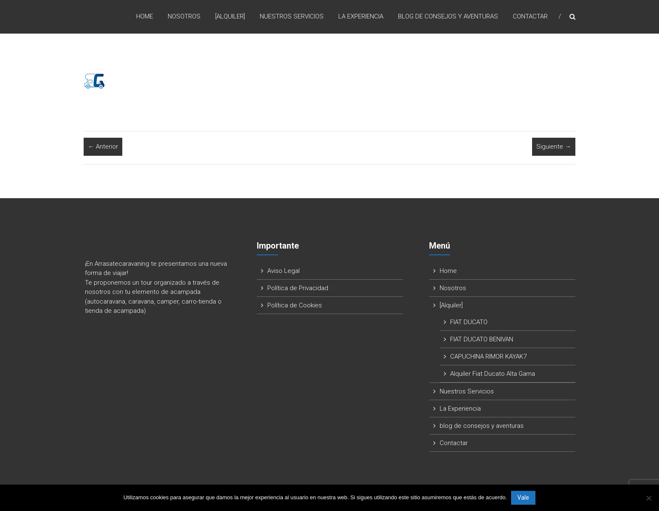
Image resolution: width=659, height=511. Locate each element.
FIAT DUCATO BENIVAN (481, 339)
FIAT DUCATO (469, 322)
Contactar (530, 16)
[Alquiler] (230, 16)
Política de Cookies (294, 305)
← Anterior (103, 146)
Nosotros (184, 16)
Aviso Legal (283, 271)
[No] (648, 498)
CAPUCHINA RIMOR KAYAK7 (488, 356)
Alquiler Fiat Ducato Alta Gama (492, 373)
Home (144, 16)
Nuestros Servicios (292, 16)
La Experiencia (360, 16)
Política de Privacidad (297, 288)
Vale (523, 497)
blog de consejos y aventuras (448, 16)
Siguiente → (553, 146)
